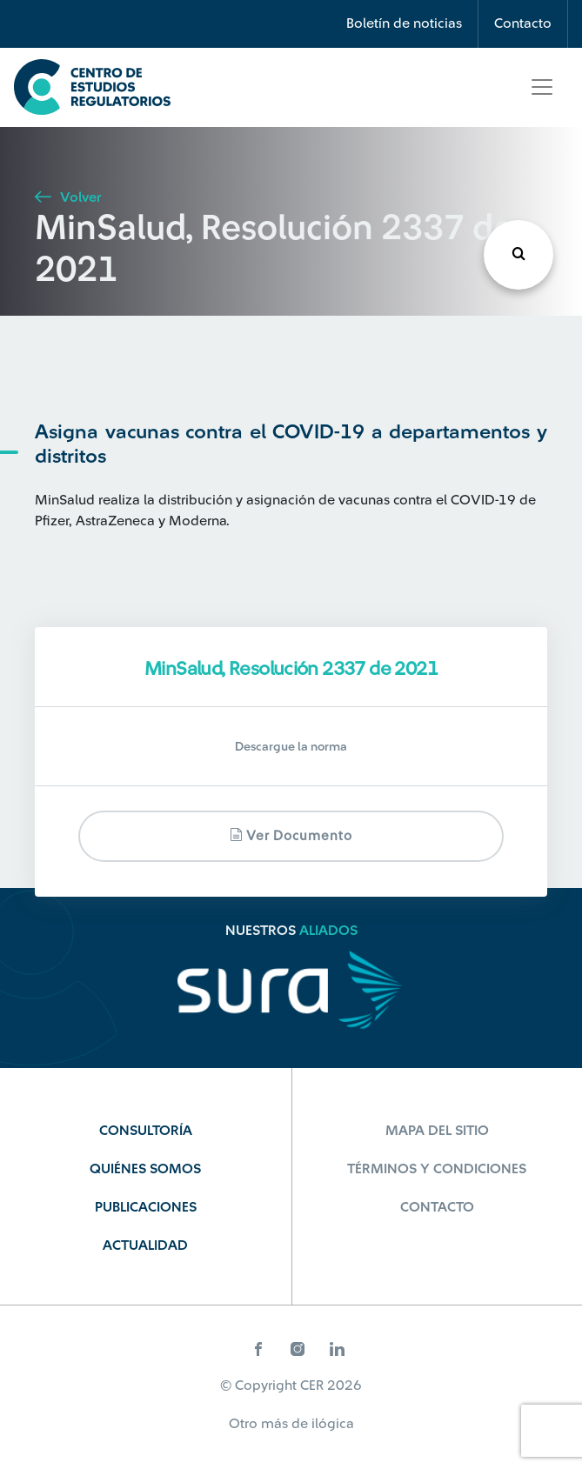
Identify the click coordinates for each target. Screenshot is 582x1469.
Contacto (523, 23)
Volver (68, 197)
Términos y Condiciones (436, 1169)
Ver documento (291, 835)
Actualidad (145, 1245)
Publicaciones (146, 1207)
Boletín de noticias (404, 23)
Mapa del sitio (437, 1131)
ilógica (332, 1424)
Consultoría (145, 1131)
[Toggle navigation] (542, 87)
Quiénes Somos (145, 1169)
